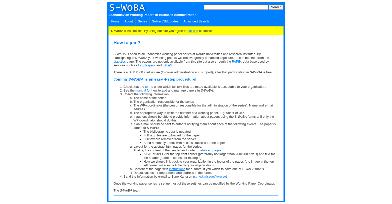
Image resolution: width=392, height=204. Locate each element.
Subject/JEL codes (165, 21)
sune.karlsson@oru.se (210, 176)
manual (141, 90)
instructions (177, 169)
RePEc (237, 61)
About (128, 21)
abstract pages (210, 150)
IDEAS (167, 65)
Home (115, 21)
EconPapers (147, 65)
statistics (120, 61)
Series (142, 21)
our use (193, 31)
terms (149, 87)
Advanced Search (196, 21)
